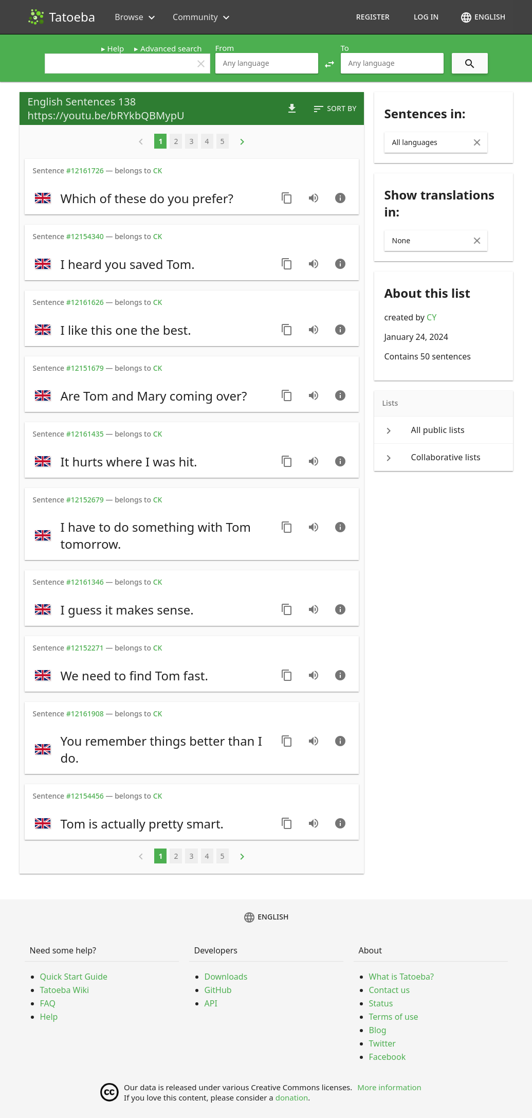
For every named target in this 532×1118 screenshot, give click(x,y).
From (224, 48)
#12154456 (85, 796)
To (345, 48)
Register (373, 17)
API (211, 1003)
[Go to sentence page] (340, 198)
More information (389, 1087)
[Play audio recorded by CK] (313, 198)
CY (431, 317)
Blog (378, 1030)
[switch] (151, 198)
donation (292, 1097)
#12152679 (85, 499)
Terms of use (393, 1016)
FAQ (48, 1003)
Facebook (387, 1056)
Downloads (226, 976)
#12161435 (85, 434)
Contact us (389, 990)
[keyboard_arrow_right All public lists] (443, 430)
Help (115, 48)
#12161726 (85, 170)
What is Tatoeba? (401, 976)
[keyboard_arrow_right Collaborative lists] (443, 457)
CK (157, 170)
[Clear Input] (477, 142)
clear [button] (201, 64)
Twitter (382, 1043)
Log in (426, 17)
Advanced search (170, 48)
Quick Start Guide (74, 976)
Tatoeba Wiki (64, 990)
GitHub (218, 990)
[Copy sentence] (287, 198)
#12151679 (85, 368)
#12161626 (85, 302)
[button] (329, 63)
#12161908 (85, 713)
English (482, 17)
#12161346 (85, 582)
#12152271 (85, 648)
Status (381, 1003)
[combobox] (266, 63)
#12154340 (85, 236)
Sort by (334, 109)
